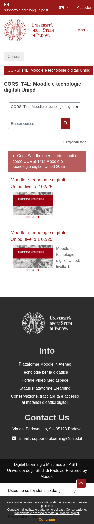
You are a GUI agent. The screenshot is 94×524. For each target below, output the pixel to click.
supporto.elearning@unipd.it (26, 10)
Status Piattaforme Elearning (45, 388)
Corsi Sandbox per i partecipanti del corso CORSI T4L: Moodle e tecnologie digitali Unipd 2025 (46, 161)
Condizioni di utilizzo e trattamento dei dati (35, 509)
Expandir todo (76, 142)
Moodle (46, 476)
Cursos (14, 56)
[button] (63, 7)
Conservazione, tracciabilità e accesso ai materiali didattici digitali (50, 511)
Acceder (84, 7)
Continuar (47, 519)
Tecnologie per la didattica (45, 372)
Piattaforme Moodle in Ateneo (45, 364)
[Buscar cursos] (34, 123)
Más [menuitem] (81, 30)
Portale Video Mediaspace (45, 380)
